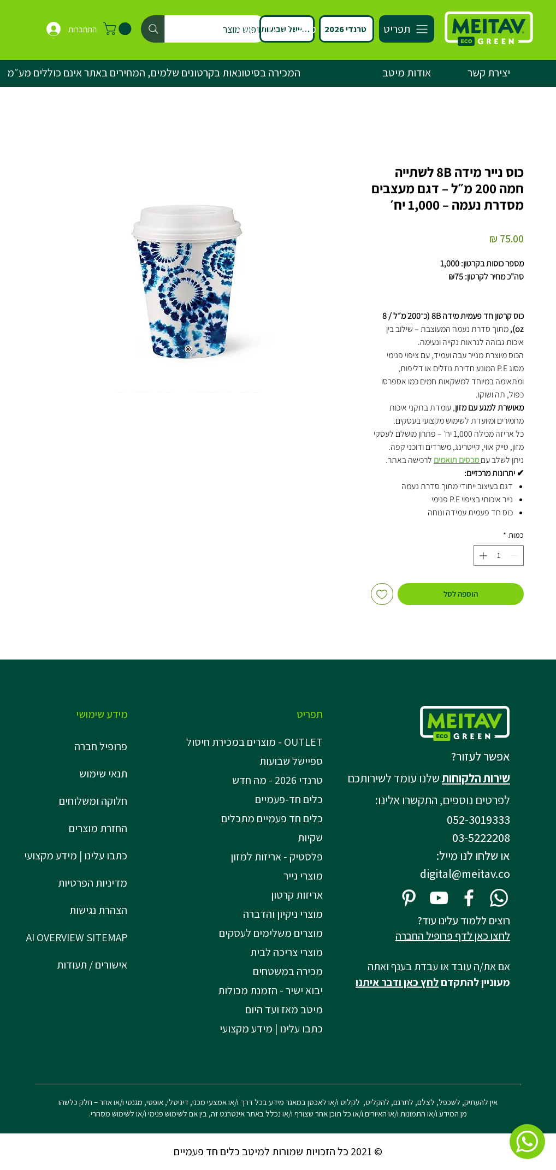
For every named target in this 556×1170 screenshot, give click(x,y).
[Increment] (482, 555)
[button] (118, 28)
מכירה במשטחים (288, 971)
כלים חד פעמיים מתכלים (272, 818)
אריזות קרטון (297, 895)
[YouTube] (439, 898)
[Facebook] (469, 898)
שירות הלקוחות (476, 778)
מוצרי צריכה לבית (286, 952)
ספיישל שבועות (291, 761)
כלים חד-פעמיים (289, 799)
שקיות (310, 837)
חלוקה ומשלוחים (93, 801)
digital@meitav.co (465, 873)
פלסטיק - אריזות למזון (276, 857)
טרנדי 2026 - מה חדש (277, 780)
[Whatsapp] (499, 898)
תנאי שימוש (103, 774)
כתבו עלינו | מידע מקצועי (75, 855)
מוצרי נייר (303, 876)
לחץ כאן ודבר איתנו (397, 982)
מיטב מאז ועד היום (284, 1009)
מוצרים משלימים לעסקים (271, 933)
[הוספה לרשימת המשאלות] (382, 594)
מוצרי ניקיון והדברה (283, 914)
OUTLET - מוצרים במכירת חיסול (257, 742)
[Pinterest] (409, 898)
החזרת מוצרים (98, 828)
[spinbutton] (498, 555)
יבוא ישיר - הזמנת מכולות (270, 990)
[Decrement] (515, 555)
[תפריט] (406, 29)
